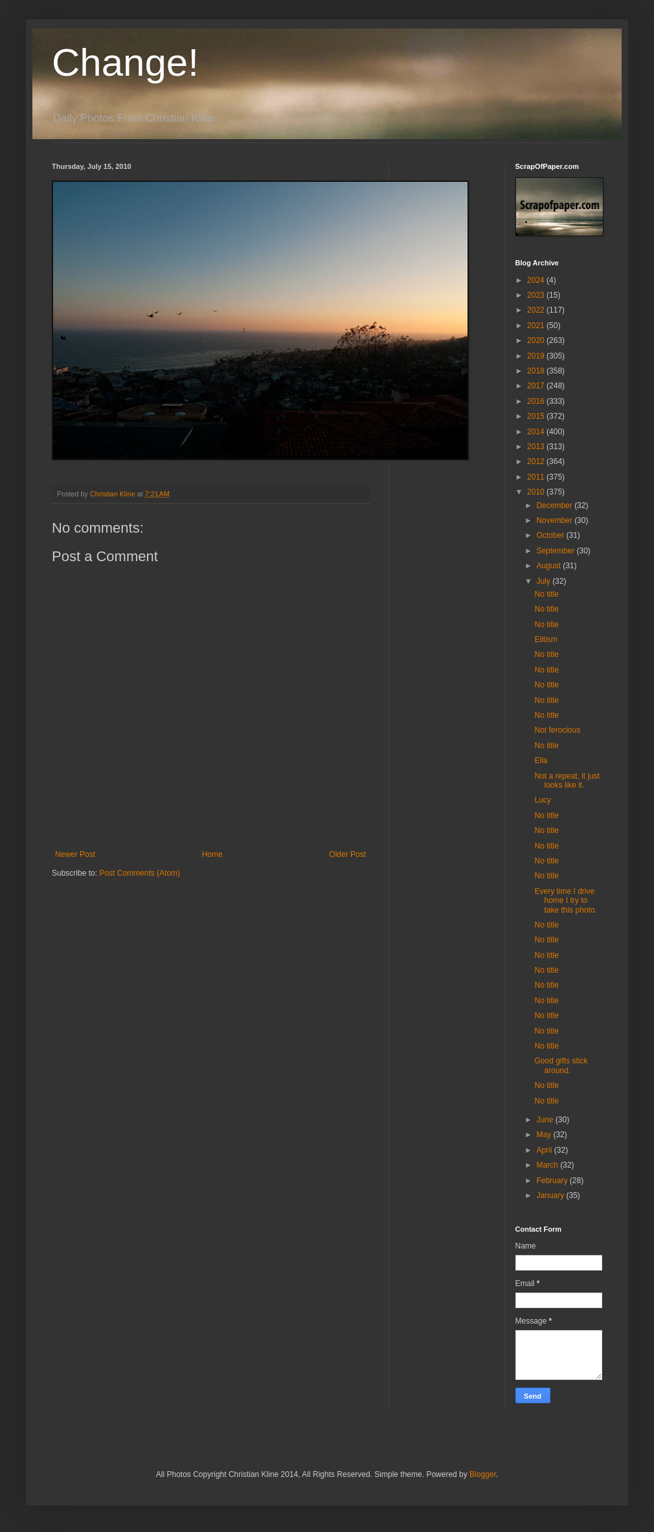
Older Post (347, 854)
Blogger (482, 1474)
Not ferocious (557, 730)
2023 (537, 295)
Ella (540, 760)
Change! (125, 62)
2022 (537, 310)
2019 (537, 356)
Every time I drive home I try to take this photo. (565, 901)
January (551, 1195)
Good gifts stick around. (560, 1065)
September (556, 550)
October (551, 535)
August (549, 565)
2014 (537, 431)
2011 (537, 477)
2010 (537, 491)
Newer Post (75, 854)
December (555, 505)
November (555, 520)
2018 (537, 370)
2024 (537, 280)
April (545, 1150)
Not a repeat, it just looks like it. (567, 781)
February (552, 1180)
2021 (537, 325)
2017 (537, 385)
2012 (537, 461)
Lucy (542, 800)
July (544, 581)
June (545, 1119)
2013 (537, 446)
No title (546, 594)
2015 (537, 416)
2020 (537, 340)
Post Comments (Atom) (139, 873)
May (544, 1134)
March (548, 1165)
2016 (537, 401)
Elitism (545, 639)
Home (212, 854)
